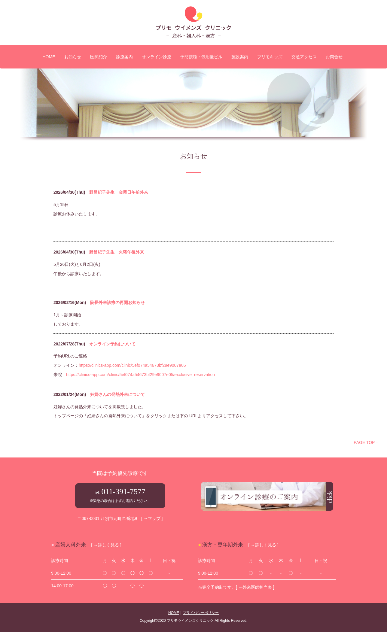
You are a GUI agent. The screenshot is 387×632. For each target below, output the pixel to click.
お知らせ (72, 56)
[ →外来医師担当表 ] (255, 587)
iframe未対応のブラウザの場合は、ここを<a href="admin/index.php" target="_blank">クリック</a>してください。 (193, 304)
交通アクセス (304, 56)
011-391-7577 (123, 491)
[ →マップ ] (152, 518)
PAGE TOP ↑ (366, 442)
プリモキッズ (269, 56)
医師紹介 (98, 56)
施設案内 (239, 56)
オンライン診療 (156, 56)
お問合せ (334, 56)
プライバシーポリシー (201, 613)
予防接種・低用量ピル (201, 56)
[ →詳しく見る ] (106, 544)
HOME (49, 56)
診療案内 (124, 56)
